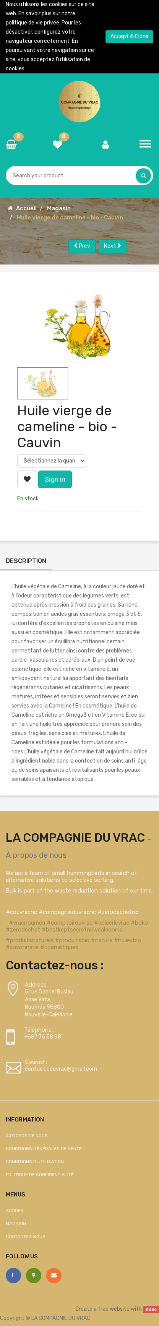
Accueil (26, 208)
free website (114, 1309)
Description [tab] (26, 561)
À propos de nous (36, 855)
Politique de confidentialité (40, 1174)
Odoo (151, 1309)
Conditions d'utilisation (35, 1161)
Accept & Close (129, 36)
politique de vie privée (32, 22)
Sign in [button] (55, 479)
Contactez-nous (25, 1236)
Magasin (59, 208)
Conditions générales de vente (44, 1148)
